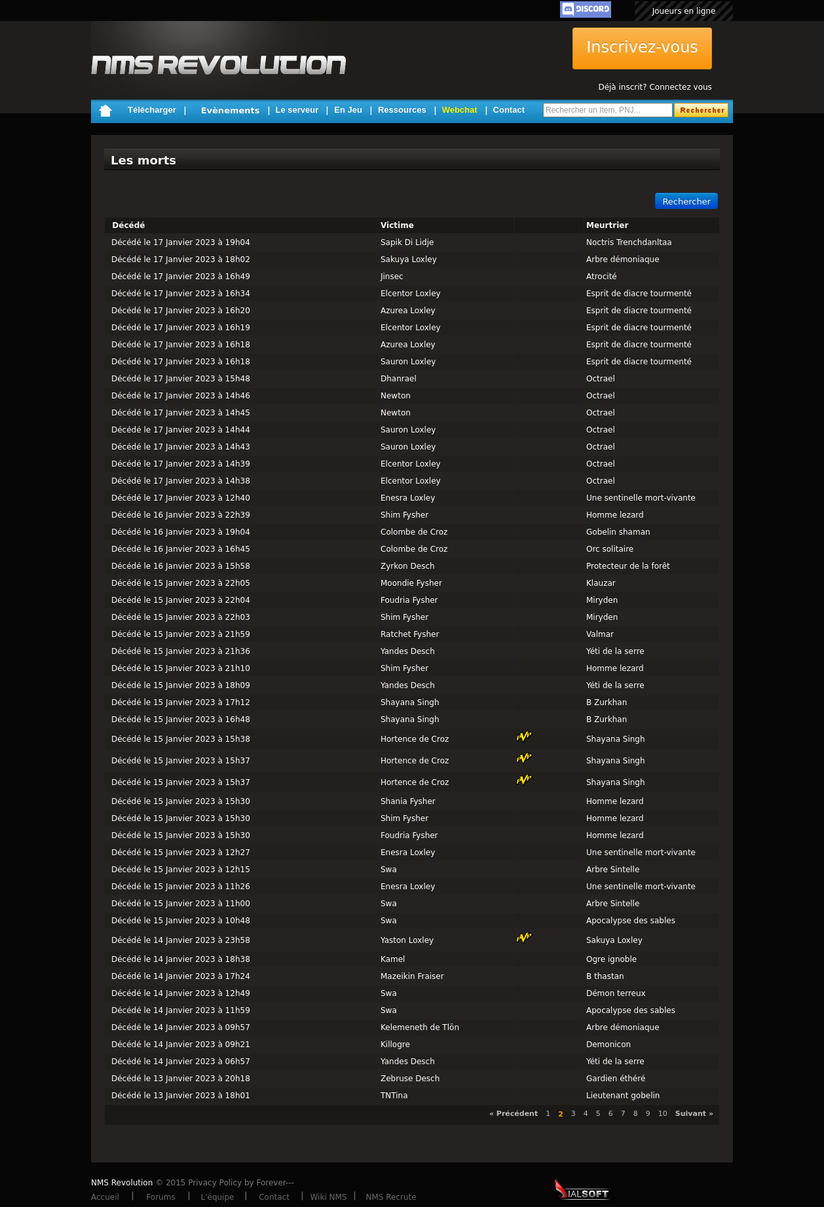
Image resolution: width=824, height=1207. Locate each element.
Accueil (105, 1197)
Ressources (402, 110)
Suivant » (694, 1113)
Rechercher (686, 201)
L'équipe (217, 1197)
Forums (160, 1197)
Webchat (460, 110)
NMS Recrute (390, 1197)
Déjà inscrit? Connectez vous (654, 87)
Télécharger (152, 110)
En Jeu (348, 110)
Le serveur (297, 110)
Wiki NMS (328, 1197)
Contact (509, 110)
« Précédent (513, 1113)
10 (662, 1113)
